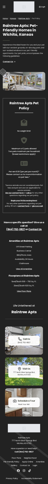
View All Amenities (24, 269)
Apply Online (27, 461)
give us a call (37, 206)
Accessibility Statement (31, 478)
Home (5, 18)
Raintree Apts (24, 18)
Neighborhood (30, 458)
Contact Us (9, 61)
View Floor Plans (24, 291)
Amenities (40, 461)
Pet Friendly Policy (11, 461)
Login (35, 465)
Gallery (14, 465)
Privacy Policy (12, 478)
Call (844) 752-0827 (24, 451)
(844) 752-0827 (15, 229)
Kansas (13, 18)
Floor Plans (16, 458)
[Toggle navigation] (4, 7)
